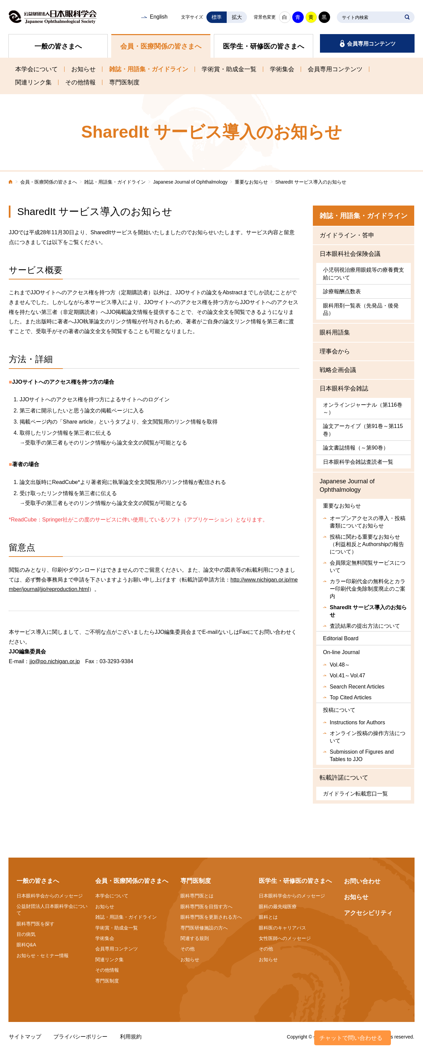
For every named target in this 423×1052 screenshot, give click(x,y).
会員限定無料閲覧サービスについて (367, 566)
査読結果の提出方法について (365, 626)
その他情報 (80, 82)
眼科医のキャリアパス (282, 927)
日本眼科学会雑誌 (344, 388)
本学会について (36, 69)
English (158, 17)
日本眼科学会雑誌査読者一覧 (358, 462)
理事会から (335, 351)
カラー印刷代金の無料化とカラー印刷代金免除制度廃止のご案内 (367, 588)
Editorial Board (340, 638)
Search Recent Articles (357, 687)
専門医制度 (124, 82)
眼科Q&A (26, 944)
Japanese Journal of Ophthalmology (190, 182)
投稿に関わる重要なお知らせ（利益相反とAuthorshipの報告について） (367, 544)
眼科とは (268, 917)
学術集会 (282, 69)
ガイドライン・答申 (347, 235)
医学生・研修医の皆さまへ (263, 46)
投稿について (339, 710)
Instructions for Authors (357, 722)
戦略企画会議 (338, 370)
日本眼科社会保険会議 (350, 253)
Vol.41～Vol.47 (347, 675)
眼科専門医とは (197, 895)
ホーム (11, 182)
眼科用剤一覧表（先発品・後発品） (361, 309)
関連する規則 (194, 938)
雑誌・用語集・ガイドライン (148, 69)
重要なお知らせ (251, 182)
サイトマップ (25, 1037)
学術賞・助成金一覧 (229, 69)
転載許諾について (344, 777)
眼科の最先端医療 (278, 906)
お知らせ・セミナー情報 (43, 955)
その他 (187, 948)
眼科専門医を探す (35, 923)
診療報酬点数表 (342, 291)
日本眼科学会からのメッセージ (50, 895)
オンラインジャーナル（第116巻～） (362, 408)
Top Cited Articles (351, 697)
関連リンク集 (33, 82)
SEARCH (407, 17)
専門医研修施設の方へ (204, 927)
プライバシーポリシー (80, 1037)
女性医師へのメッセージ (285, 938)
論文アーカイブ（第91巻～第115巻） (363, 429)
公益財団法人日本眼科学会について (52, 909)
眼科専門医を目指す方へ (206, 906)
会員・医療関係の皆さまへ (160, 46)
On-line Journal (341, 652)
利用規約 (131, 1037)
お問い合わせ (362, 881)
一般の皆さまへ (58, 46)
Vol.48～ (340, 665)
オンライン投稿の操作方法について (367, 737)
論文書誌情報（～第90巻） (356, 448)
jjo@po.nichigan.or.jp (54, 661)
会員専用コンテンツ (371, 44)
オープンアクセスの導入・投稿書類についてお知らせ (367, 522)
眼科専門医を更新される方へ (211, 917)
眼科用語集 (335, 332)
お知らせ (83, 69)
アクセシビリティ (368, 913)
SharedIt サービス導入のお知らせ (368, 611)
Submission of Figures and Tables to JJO (362, 755)
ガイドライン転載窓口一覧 (355, 794)
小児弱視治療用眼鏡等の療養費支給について (363, 273)
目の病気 (26, 934)
